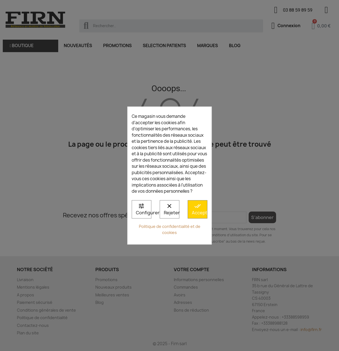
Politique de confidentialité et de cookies (169, 229)
